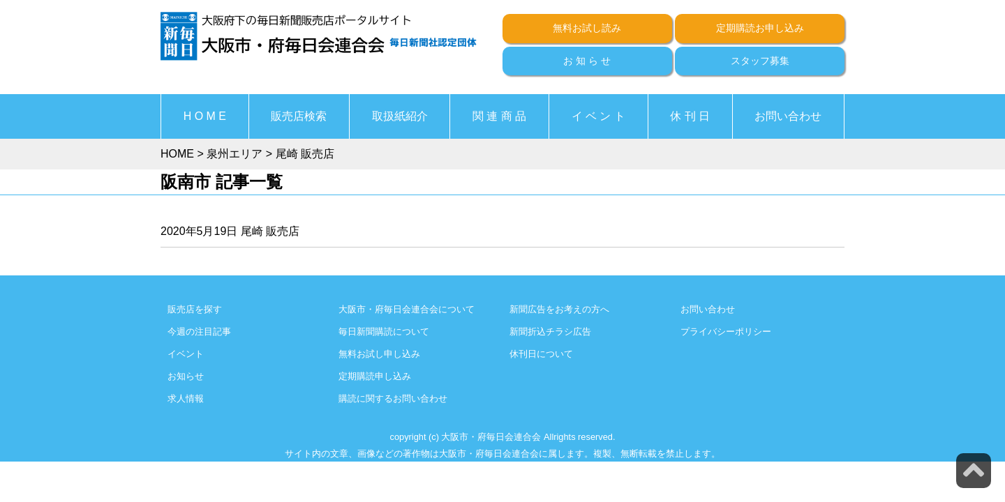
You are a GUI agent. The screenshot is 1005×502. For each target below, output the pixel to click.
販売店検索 (299, 116)
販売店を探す (195, 309)
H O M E (205, 116)
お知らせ (186, 376)
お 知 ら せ (587, 60)
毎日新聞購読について (383, 331)
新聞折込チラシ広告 (550, 331)
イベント (186, 354)
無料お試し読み (587, 27)
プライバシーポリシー (725, 331)
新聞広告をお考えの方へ (559, 309)
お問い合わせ (787, 116)
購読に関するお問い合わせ (392, 398)
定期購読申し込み (374, 376)
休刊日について (541, 354)
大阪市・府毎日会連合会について (406, 309)
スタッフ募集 (760, 60)
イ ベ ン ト (598, 116)
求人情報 (186, 398)
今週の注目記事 (199, 331)
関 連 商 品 (499, 116)
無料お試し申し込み (379, 354)
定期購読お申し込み (760, 27)
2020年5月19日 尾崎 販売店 (230, 231)
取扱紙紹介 (400, 116)
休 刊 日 (690, 116)
